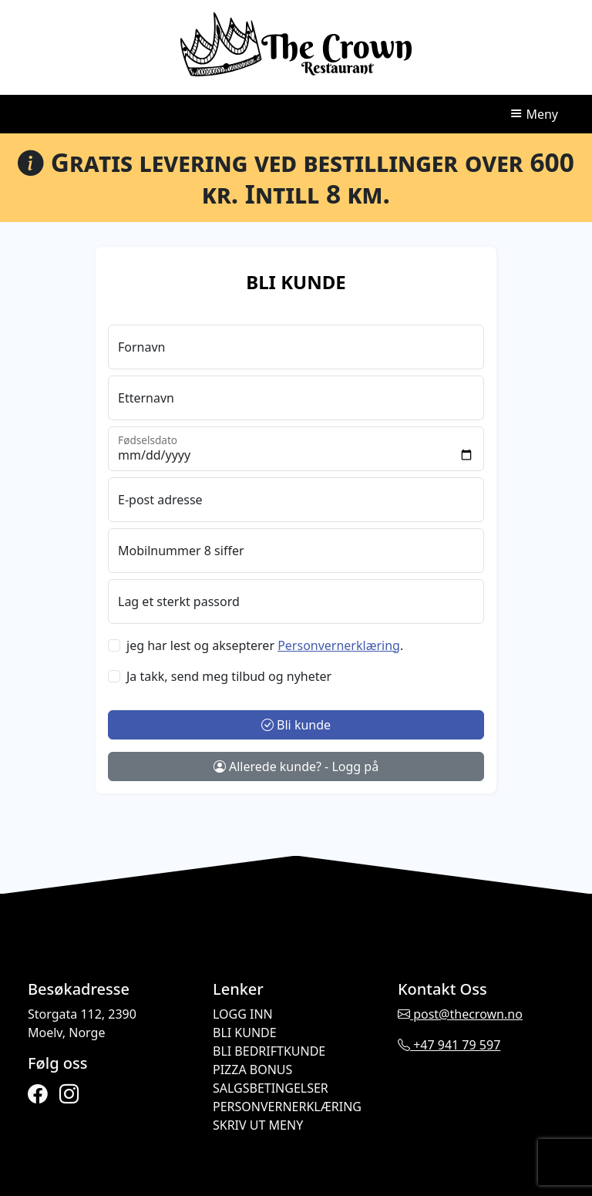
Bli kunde (296, 724)
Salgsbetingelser (270, 1088)
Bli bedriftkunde (269, 1051)
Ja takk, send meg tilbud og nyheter (228, 676)
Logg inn (243, 1014)
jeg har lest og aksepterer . (264, 645)
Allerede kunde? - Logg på (296, 766)
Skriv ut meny (258, 1125)
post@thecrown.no (460, 1014)
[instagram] (69, 1093)
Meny (534, 114)
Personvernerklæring (287, 1106)
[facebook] (37, 1093)
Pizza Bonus (252, 1069)
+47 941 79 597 (449, 1044)
